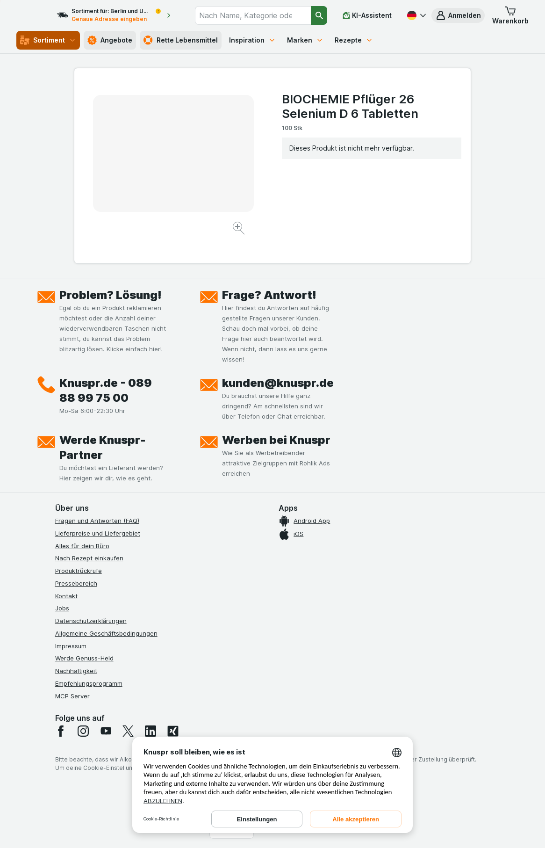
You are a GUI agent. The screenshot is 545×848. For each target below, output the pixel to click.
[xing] (173, 731)
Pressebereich (76, 583)
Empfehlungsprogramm (88, 683)
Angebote (109, 40)
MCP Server (72, 696)
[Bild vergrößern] (239, 229)
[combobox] (259, 15)
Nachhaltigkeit (76, 670)
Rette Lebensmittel (180, 40)
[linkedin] (150, 731)
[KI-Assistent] (367, 15)
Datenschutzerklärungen (91, 620)
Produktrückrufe (78, 570)
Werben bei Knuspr (276, 440)
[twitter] (128, 731)
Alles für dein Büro (82, 546)
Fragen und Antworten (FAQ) (97, 520)
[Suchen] (319, 15)
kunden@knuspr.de (278, 383)
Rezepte (354, 40)
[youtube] (105, 731)
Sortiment (48, 40)
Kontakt (66, 596)
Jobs (62, 608)
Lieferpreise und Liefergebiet (97, 533)
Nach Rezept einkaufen (89, 558)
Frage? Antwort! (269, 295)
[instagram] (83, 731)
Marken (305, 40)
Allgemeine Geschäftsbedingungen (106, 633)
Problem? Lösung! (110, 295)
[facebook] (60, 731)
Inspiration (252, 40)
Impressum (70, 646)
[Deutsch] (415, 15)
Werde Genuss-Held (84, 658)
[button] (458, 15)
